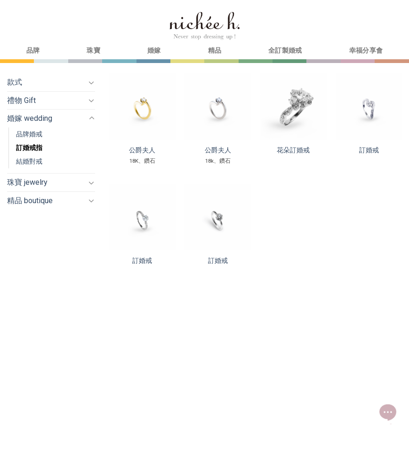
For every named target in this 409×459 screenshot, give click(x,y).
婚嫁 (154, 51)
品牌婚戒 (29, 134)
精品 (215, 51)
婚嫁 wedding (29, 118)
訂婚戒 (369, 150)
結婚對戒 (29, 162)
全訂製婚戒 (285, 51)
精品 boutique (30, 200)
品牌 (33, 51)
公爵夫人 (142, 150)
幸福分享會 (366, 51)
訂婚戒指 (29, 148)
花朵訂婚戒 (293, 150)
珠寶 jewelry (27, 182)
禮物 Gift (21, 100)
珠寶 (93, 51)
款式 (14, 82)
